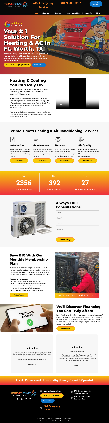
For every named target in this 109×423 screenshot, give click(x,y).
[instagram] (21, 399)
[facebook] (17, 399)
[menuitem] (36, 13)
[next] (95, 354)
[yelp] (30, 399)
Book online (96, 3)
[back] (13, 354)
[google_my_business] (26, 399)
